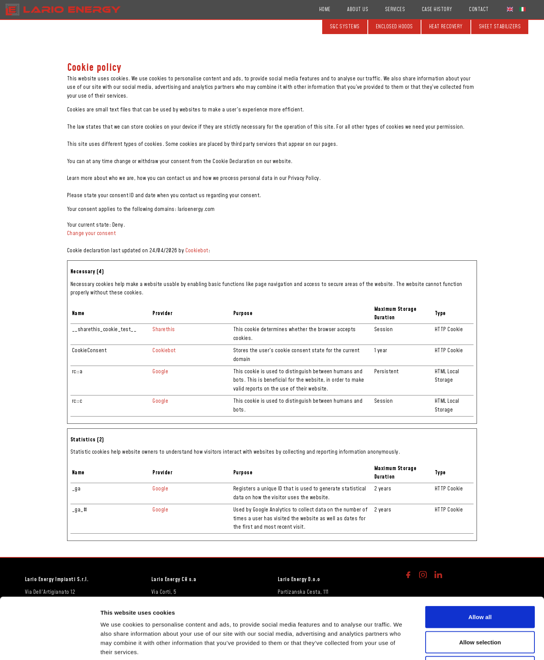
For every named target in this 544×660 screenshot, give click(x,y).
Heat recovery (446, 26)
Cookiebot (196, 251)
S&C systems (345, 26)
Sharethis (163, 329)
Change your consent (91, 233)
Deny (480, 609)
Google (160, 372)
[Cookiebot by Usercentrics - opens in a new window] (49, 645)
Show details (402, 645)
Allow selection (480, 585)
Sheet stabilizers (500, 26)
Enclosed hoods (394, 26)
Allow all (480, 559)
